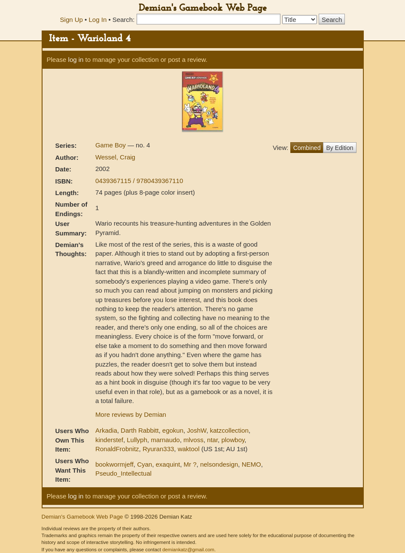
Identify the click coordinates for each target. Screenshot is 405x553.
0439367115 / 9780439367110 (139, 180)
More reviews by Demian (130, 414)
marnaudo (165, 439)
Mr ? (190, 464)
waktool (189, 448)
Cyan (144, 464)
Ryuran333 (158, 448)
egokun (172, 430)
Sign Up (71, 19)
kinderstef (109, 439)
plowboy (232, 439)
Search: (124, 19)
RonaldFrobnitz (117, 448)
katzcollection (229, 430)
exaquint (168, 464)
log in (76, 59)
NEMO (251, 464)
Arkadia (106, 430)
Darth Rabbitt (139, 430)
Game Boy (111, 145)
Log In (98, 19)
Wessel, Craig (115, 157)
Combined (307, 147)
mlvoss (193, 439)
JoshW (196, 430)
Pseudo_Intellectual (123, 473)
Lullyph (137, 439)
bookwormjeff (114, 464)
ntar (212, 439)
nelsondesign (219, 464)
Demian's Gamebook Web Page (203, 8)
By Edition (339, 147)
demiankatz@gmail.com (188, 549)
